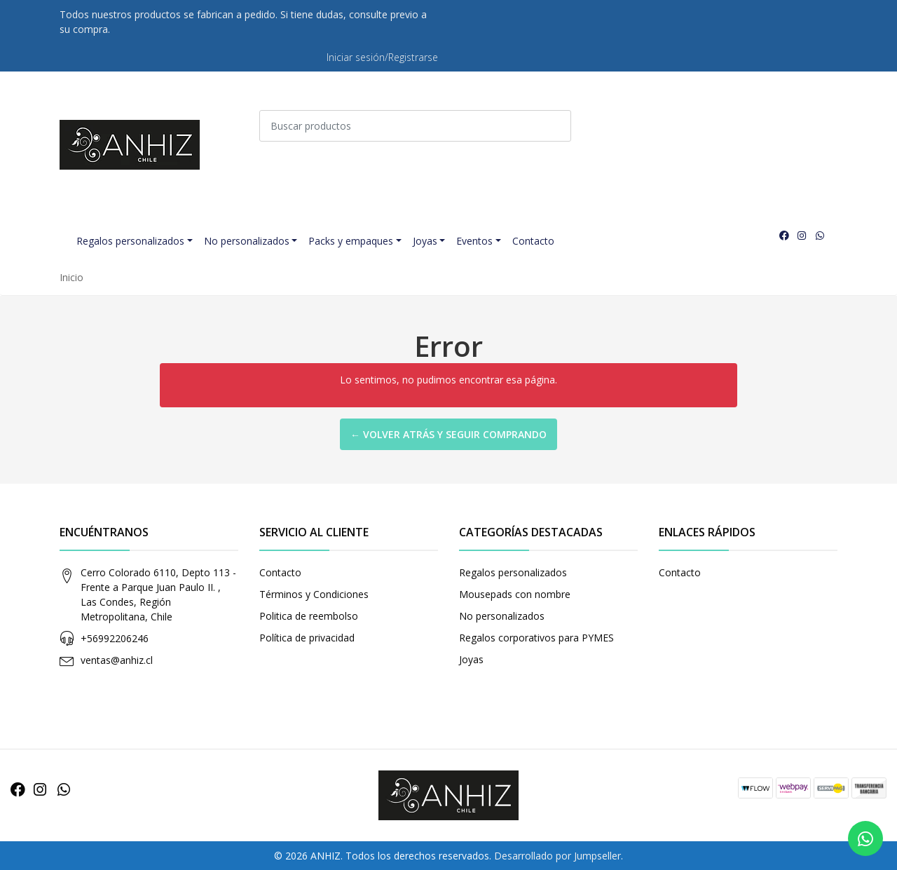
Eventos (474, 240)
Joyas (425, 240)
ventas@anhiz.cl (117, 660)
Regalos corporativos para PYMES (536, 637)
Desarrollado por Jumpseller (557, 855)
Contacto (533, 240)
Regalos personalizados (130, 240)
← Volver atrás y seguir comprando (448, 434)
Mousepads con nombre (514, 594)
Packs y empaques (350, 240)
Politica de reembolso (308, 616)
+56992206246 (115, 638)
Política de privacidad (307, 637)
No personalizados (246, 240)
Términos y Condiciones (314, 594)
